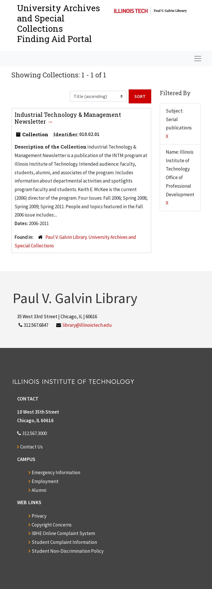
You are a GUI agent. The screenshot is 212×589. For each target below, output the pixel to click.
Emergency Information (56, 472)
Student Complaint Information (64, 542)
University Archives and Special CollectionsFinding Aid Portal (58, 23)
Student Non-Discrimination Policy (68, 551)
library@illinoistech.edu (87, 325)
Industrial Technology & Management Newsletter (68, 118)
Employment (45, 481)
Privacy (39, 516)
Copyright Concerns (52, 525)
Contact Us (31, 447)
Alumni (39, 490)
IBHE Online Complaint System (63, 533)
